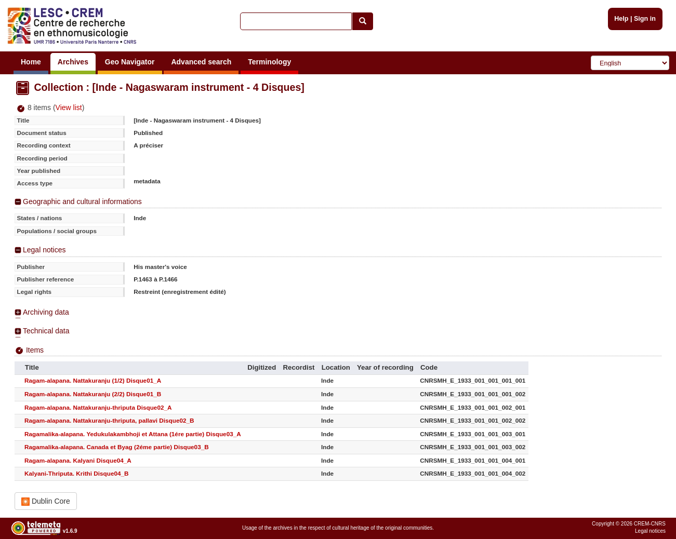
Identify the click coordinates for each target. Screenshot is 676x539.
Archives (73, 62)
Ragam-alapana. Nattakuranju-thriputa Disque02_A (97, 407)
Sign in (645, 18)
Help (621, 18)
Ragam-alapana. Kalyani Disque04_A (77, 460)
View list (69, 107)
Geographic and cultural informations (82, 201)
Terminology (269, 62)
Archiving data (46, 312)
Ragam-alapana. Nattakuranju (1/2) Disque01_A (92, 380)
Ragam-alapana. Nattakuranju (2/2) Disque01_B (92, 393)
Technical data (46, 331)
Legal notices (44, 250)
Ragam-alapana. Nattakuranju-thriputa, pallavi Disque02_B (109, 420)
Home (31, 62)
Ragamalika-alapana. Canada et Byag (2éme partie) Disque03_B (116, 446)
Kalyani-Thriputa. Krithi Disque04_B (76, 473)
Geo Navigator (130, 62)
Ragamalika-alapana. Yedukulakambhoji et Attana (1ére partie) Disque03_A (132, 433)
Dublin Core (45, 501)
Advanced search (201, 62)
